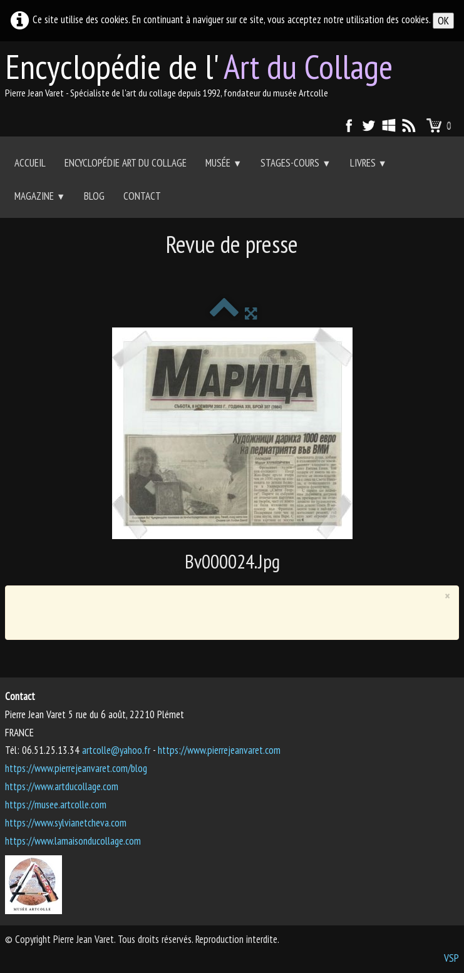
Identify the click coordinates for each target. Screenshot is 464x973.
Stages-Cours (295, 163)
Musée (223, 163)
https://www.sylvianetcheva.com (65, 823)
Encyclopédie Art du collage (125, 163)
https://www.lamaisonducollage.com (73, 841)
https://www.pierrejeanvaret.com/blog (76, 768)
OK (443, 21)
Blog (94, 196)
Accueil (30, 163)
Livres (368, 163)
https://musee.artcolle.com (55, 804)
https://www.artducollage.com (61, 786)
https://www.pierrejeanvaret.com (219, 750)
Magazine (39, 196)
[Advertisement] (232, 273)
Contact (142, 196)
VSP (451, 958)
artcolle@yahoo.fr (116, 750)
